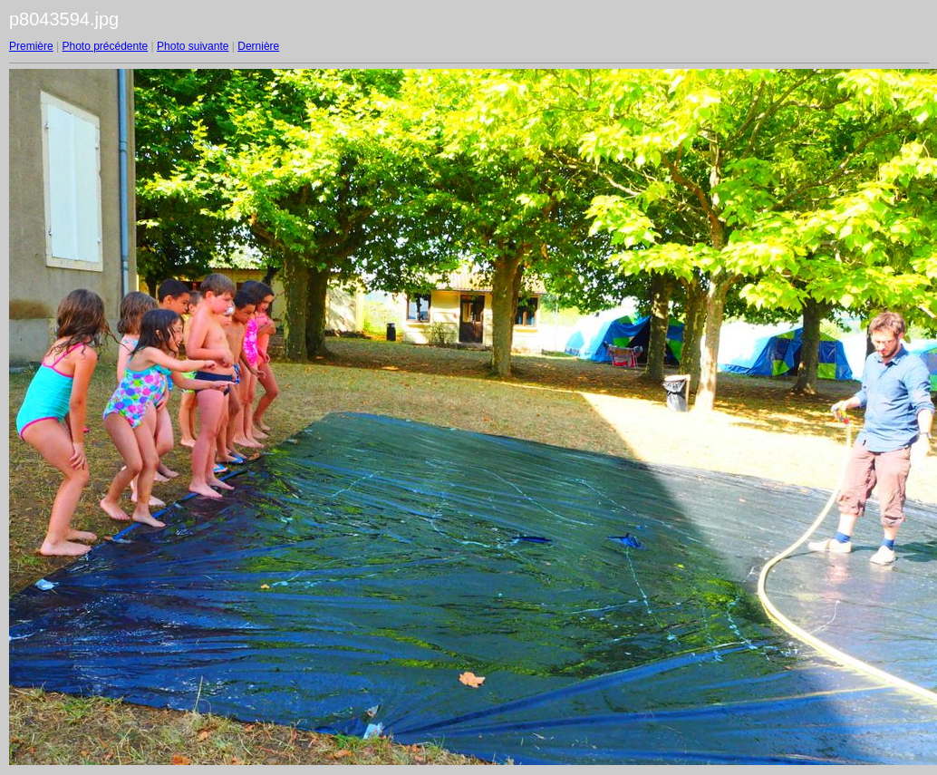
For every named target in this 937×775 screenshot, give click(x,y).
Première (31, 46)
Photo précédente (105, 46)
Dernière (258, 46)
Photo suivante (192, 46)
